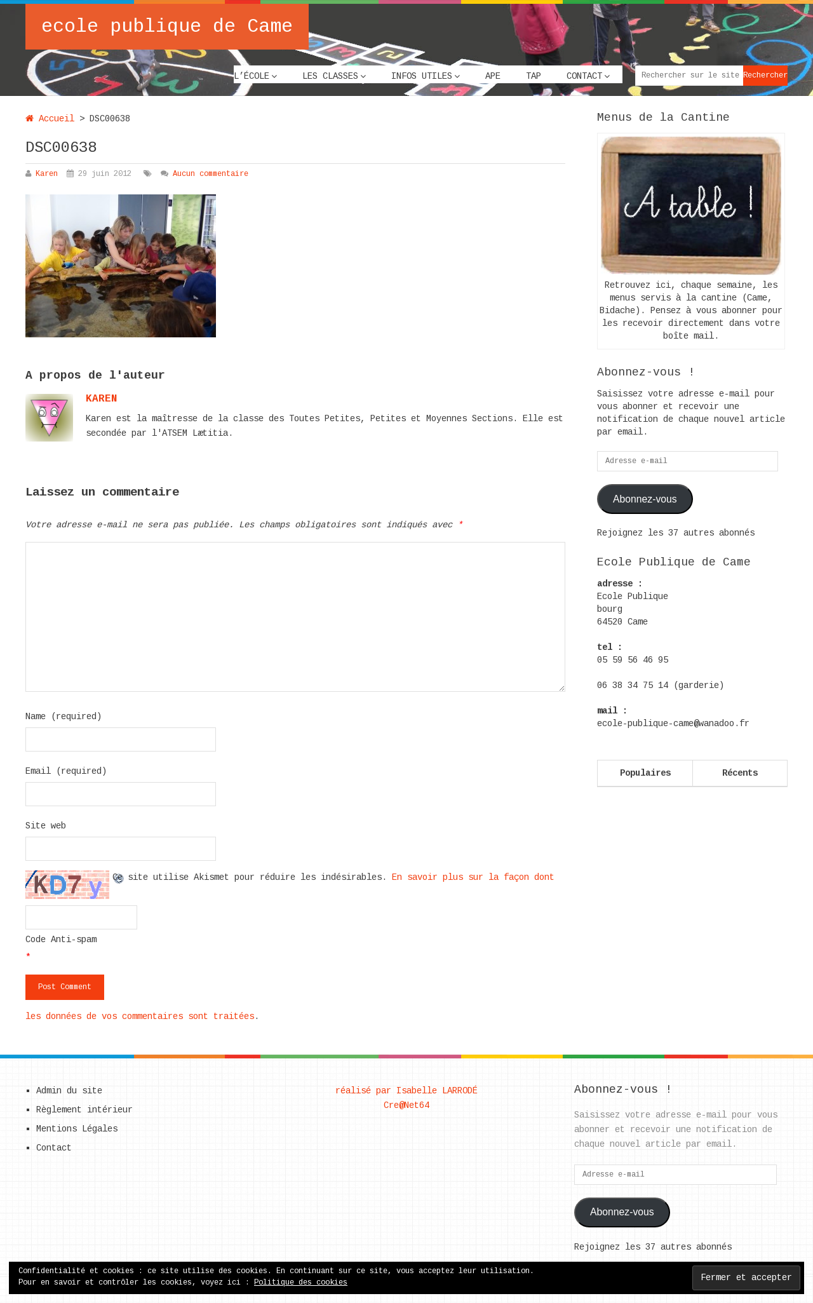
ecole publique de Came (167, 26)
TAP (533, 76)
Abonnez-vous (645, 499)
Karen (47, 174)
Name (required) (63, 717)
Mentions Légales (77, 1129)
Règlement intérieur (84, 1110)
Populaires (645, 773)
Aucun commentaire (210, 174)
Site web (45, 826)
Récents (740, 773)
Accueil (49, 119)
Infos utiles (421, 76)
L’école (251, 76)
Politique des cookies (300, 1282)
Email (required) (66, 771)
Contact (584, 76)
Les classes (330, 76)
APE (493, 76)
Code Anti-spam (61, 940)
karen (102, 399)
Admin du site (69, 1091)
